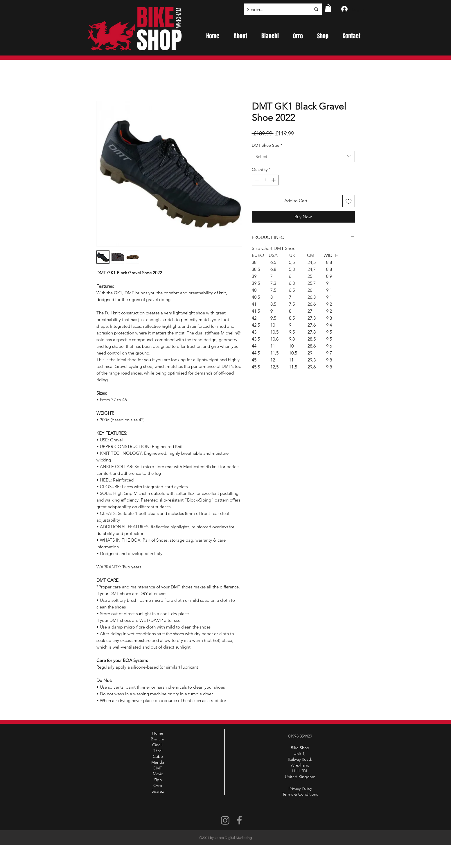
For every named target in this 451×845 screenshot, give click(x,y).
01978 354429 (300, 736)
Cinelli (157, 744)
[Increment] (274, 180)
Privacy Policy (300, 788)
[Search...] (274, 9)
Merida (157, 762)
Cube (158, 756)
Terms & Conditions (300, 794)
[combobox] (303, 156)
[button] (328, 8)
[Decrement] (256, 180)
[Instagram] (225, 820)
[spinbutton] (265, 180)
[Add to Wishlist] (348, 201)
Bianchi (158, 739)
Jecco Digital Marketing (233, 837)
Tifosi (157, 750)
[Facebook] (239, 820)
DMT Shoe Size (267, 145)
